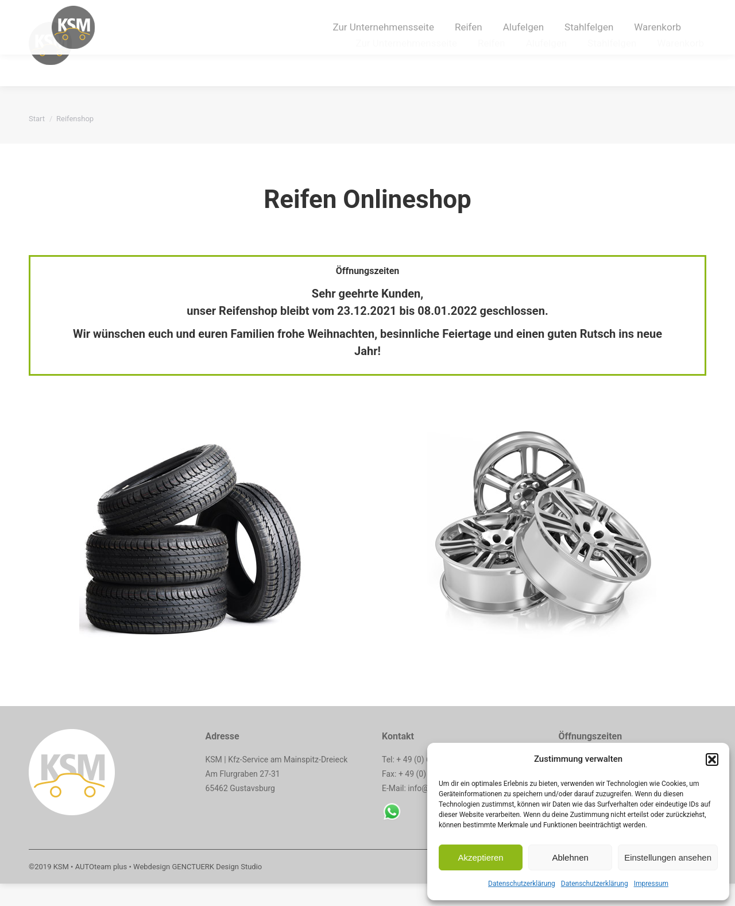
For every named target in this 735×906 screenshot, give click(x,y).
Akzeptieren (480, 857)
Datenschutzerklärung (521, 884)
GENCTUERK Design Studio (217, 889)
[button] (712, 759)
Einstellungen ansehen (667, 857)
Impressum (651, 884)
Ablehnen (570, 857)
